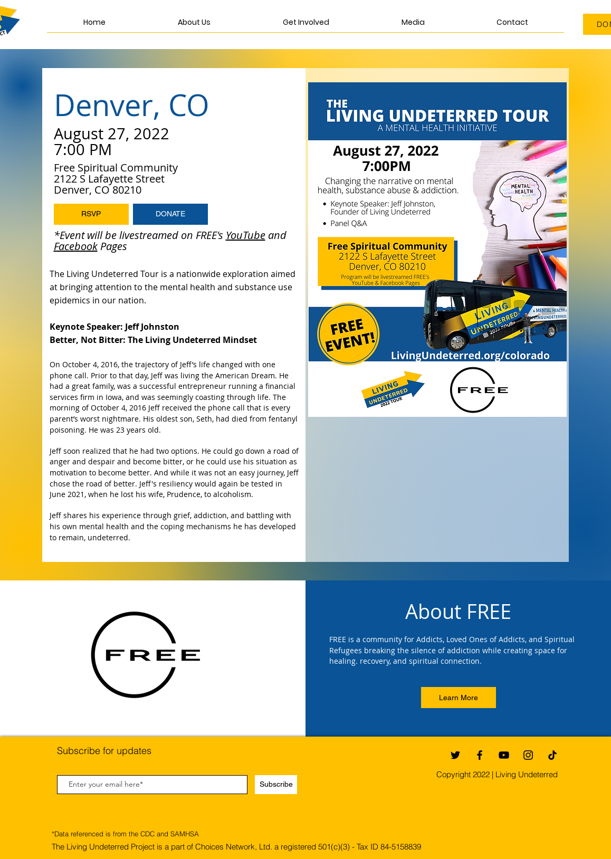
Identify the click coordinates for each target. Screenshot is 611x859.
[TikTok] (552, 755)
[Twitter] (455, 755)
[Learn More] (458, 697)
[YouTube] (504, 755)
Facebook (76, 246)
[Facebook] (479, 755)
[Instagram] (528, 755)
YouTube (245, 235)
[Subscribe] (276, 784)
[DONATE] (170, 214)
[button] (305, 26)
